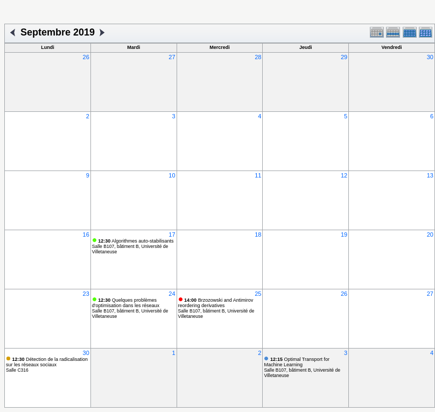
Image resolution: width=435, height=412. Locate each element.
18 (258, 234)
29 (344, 57)
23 (86, 293)
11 (258, 175)
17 (172, 234)
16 (86, 234)
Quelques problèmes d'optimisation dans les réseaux (125, 302)
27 (172, 57)
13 (430, 175)
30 (430, 57)
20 (430, 234)
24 (172, 293)
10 (172, 175)
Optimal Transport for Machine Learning (296, 362)
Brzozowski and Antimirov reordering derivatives (216, 302)
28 (258, 57)
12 (344, 175)
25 (258, 293)
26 (86, 57)
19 (344, 234)
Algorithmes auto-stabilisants (135, 241)
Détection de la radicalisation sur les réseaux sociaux (47, 362)
